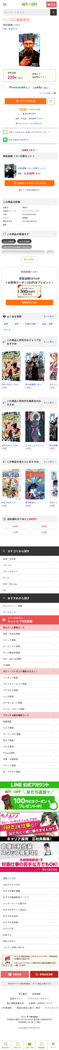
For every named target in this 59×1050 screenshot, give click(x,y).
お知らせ (7, 934)
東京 (50, 252)
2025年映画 (24, 241)
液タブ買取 (8, 740)
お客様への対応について (40, 1003)
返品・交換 (47, 323)
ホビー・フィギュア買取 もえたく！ (20, 671)
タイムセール (9, 612)
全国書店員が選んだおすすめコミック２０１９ (23, 252)
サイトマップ (51, 1007)
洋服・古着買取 (10, 759)
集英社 (25, 207)
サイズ (7, 329)
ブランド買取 (9, 765)
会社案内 (22, 993)
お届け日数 (30, 323)
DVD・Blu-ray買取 (12, 658)
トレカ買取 (8, 696)
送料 (16, 323)
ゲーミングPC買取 (12, 734)
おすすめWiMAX (10, 915)
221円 (44, 532)
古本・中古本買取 (11, 633)
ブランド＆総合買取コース (16, 715)
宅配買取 (17, 974)
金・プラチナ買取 (11, 771)
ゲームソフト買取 (11, 646)
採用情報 (36, 993)
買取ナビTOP (9, 878)
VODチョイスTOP (11, 884)
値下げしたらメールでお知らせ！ (29, 123)
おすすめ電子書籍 (11, 890)
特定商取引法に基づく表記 (29, 1022)
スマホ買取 (8, 746)
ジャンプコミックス (30, 211)
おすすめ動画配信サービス (16, 897)
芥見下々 (12, 28)
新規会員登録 (46, 974)
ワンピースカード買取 (13, 708)
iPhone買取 (9, 752)
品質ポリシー (16, 998)
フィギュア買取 (10, 677)
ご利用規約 (6, 1007)
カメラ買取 (8, 727)
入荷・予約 (29, 1047)
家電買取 (7, 721)
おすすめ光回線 (10, 922)
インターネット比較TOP (15, 903)
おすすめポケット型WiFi (15, 909)
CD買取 (6, 665)
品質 (6, 323)
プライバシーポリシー (38, 998)
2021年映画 (9, 241)
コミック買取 (9, 640)
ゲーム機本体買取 (11, 652)
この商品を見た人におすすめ (31, 461)
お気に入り (18, 1047)
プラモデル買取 (10, 690)
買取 (53, 4)
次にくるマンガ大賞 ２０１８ (17, 247)
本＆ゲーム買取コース (13, 627)
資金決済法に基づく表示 (28, 1007)
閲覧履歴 (41, 1047)
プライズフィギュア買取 (15, 683)
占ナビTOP (8, 928)
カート (53, 1047)
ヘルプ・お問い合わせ (13, 947)
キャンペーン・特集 (12, 605)
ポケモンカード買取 (12, 702)
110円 (15, 526)
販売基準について (36, 118)
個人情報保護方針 (15, 1003)
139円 (44, 526)
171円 (15, 532)
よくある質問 (31, 316)
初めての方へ (9, 941)
